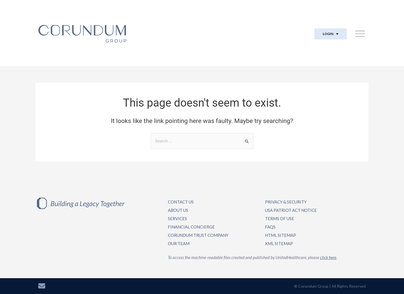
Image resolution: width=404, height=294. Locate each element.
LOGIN (331, 34)
